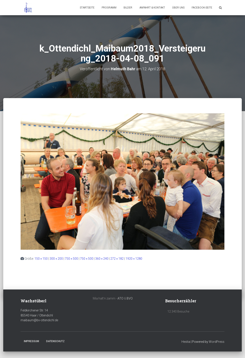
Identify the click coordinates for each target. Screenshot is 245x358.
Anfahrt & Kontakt (152, 7)
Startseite (87, 7)
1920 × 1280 (134, 258)
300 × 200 (56, 258)
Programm (109, 7)
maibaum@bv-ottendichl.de (39, 320)
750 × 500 (71, 258)
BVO (130, 298)
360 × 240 (101, 258)
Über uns (178, 7)
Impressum (31, 341)
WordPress (216, 341)
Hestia (185, 341)
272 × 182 (117, 258)
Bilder (128, 7)
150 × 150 (41, 258)
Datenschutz (55, 341)
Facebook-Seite (202, 7)
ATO (120, 298)
